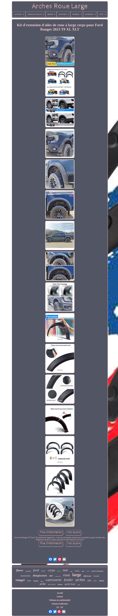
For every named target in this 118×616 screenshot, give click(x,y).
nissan (60, 584)
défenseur (87, 576)
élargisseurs (40, 575)
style (79, 584)
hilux (42, 581)
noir (65, 570)
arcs (95, 581)
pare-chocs (52, 584)
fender (68, 580)
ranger (20, 580)
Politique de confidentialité (59, 600)
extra (101, 580)
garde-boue (70, 584)
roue (66, 575)
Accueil (60, 593)
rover (43, 571)
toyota (35, 581)
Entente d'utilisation (60, 604)
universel (58, 576)
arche (43, 583)
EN (58, 607)
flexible (96, 576)
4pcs (83, 571)
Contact (60, 596)
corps (51, 570)
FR (61, 607)
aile (89, 580)
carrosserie (54, 580)
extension (28, 571)
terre (58, 571)
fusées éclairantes (97, 571)
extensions (25, 575)
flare (29, 581)
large (76, 575)
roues (77, 571)
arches (80, 580)
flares (19, 570)
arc (51, 575)
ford (36, 570)
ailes (71, 571)
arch (88, 571)
